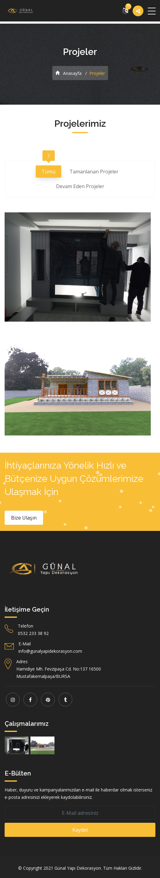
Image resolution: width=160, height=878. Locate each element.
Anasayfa (68, 73)
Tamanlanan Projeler (94, 172)
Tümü (48, 170)
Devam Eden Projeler (80, 187)
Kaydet (80, 829)
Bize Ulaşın (24, 517)
